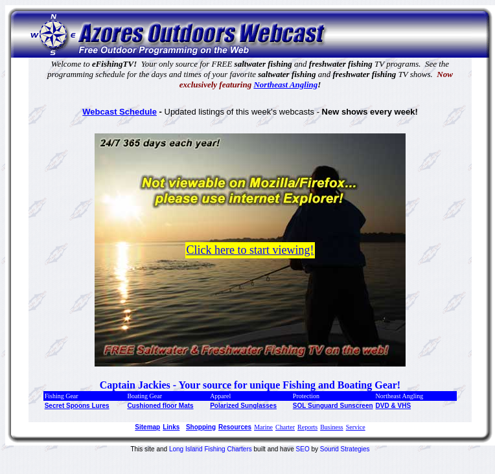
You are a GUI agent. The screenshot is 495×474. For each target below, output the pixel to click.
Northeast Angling (285, 84)
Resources (234, 427)
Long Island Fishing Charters (211, 449)
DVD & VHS (393, 405)
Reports (307, 427)
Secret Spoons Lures (77, 405)
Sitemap (147, 427)
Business (331, 427)
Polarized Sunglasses (243, 405)
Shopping (201, 427)
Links (171, 427)
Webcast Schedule (119, 112)
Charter (285, 427)
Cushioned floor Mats (160, 405)
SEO (303, 449)
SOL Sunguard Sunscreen (333, 405)
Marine (263, 427)
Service (355, 427)
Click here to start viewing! (250, 249)
